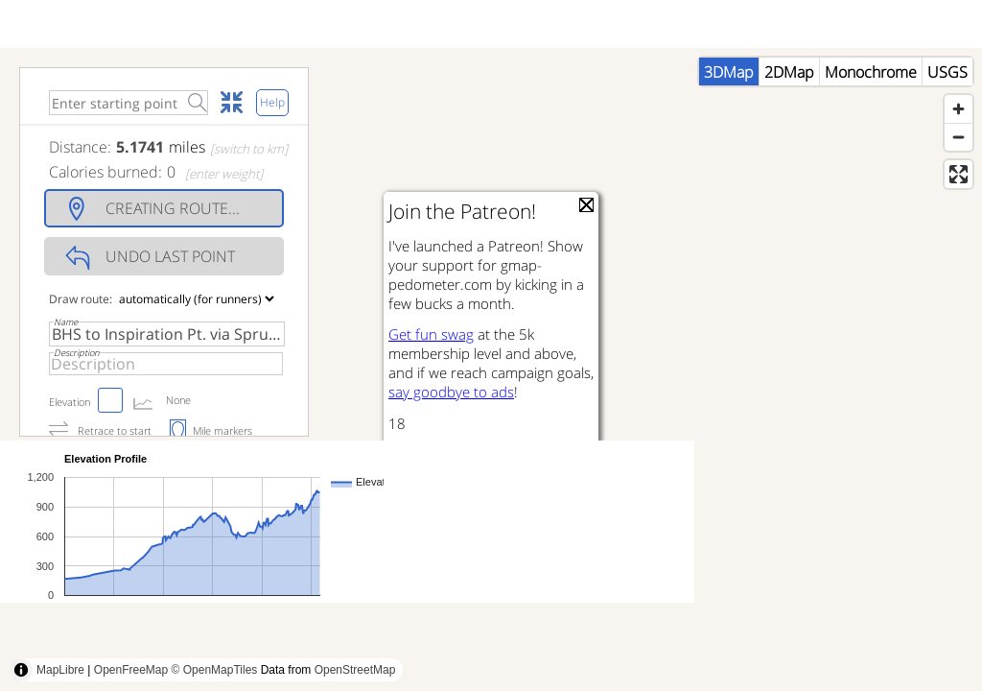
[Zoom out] (958, 137)
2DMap (789, 72)
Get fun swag (431, 334)
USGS (947, 72)
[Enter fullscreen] (958, 174)
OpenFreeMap (131, 670)
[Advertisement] (349, 648)
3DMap (729, 72)
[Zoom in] (958, 109)
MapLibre (60, 670)
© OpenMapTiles (215, 670)
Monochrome (871, 72)
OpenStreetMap (355, 670)
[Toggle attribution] (21, 669)
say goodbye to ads (451, 391)
